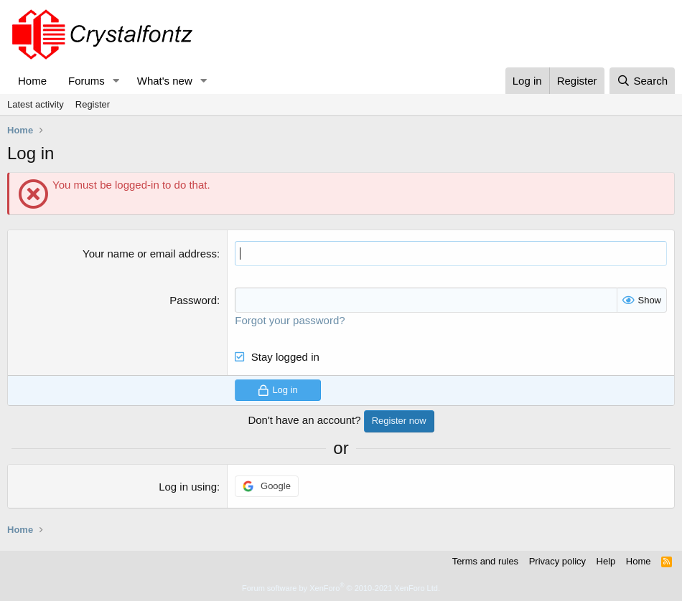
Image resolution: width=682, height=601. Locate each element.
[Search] (642, 80)
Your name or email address (150, 253)
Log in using (188, 487)
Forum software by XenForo (341, 588)
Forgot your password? (290, 320)
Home (32, 81)
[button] (116, 80)
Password (193, 300)
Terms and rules (485, 561)
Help (606, 561)
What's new (164, 81)
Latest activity (35, 104)
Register (92, 104)
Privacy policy (557, 561)
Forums (86, 81)
